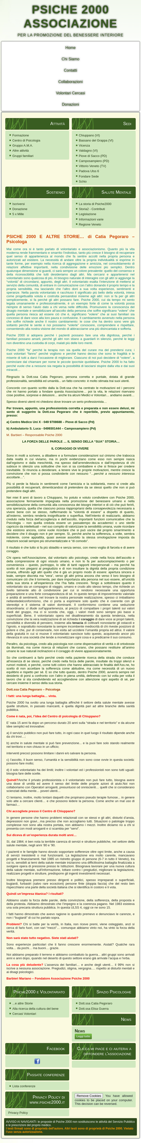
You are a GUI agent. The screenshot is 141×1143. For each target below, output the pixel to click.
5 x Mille (18, 214)
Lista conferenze (23, 1086)
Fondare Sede (89, 176)
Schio (83, 181)
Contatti (70, 70)
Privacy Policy (18, 1113)
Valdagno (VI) (88, 150)
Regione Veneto (90, 224)
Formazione (20, 135)
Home (70, 48)
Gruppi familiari (22, 156)
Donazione (19, 209)
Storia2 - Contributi (92, 209)
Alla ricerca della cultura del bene (35, 1008)
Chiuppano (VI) (89, 135)
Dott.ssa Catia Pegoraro (95, 1003)
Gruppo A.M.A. (22, 145)
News (80, 1031)
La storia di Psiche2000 (95, 204)
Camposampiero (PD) (94, 161)
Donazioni (70, 104)
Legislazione (87, 214)
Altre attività (20, 150)
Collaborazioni (70, 82)
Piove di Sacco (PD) (93, 156)
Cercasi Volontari (24, 1014)
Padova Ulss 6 (89, 171)
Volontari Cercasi (70, 93)
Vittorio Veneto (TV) (92, 166)
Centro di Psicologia (26, 140)
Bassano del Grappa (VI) (96, 140)
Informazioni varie (91, 219)
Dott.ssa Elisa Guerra (94, 1008)
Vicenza (84, 145)
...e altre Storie (22, 1003)
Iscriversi (18, 204)
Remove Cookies (89, 1096)
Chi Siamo (71, 59)
